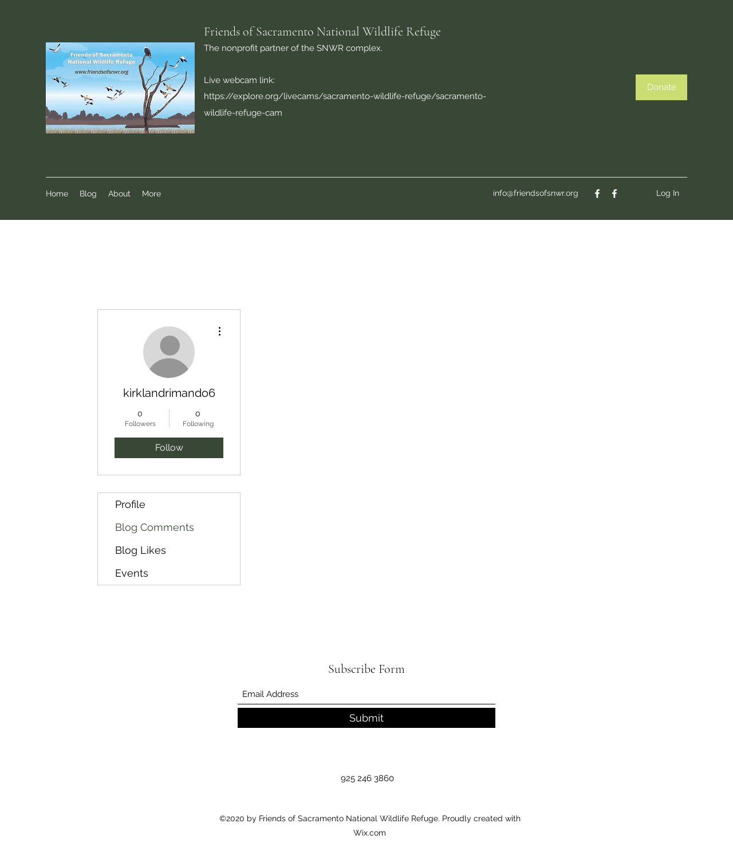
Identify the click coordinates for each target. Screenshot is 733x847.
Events (131, 573)
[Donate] (661, 87)
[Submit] (366, 718)
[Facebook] (597, 193)
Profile (130, 504)
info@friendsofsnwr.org (535, 193)
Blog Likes (140, 550)
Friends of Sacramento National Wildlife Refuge (322, 31)
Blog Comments (154, 527)
